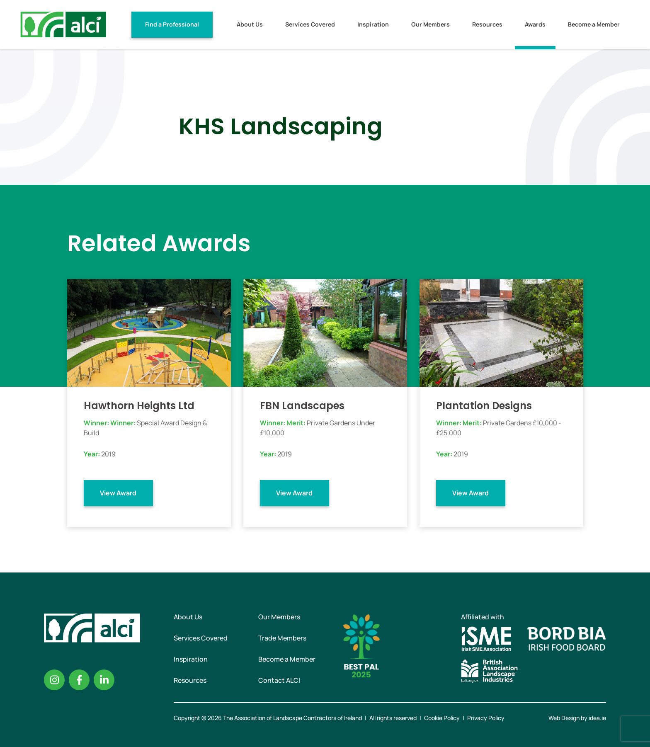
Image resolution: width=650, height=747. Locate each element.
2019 (108, 453)
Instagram (54, 679)
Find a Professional (172, 24)
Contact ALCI (279, 680)
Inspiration (373, 24)
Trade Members (282, 638)
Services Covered (310, 24)
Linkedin (104, 679)
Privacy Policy (485, 718)
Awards (535, 24)
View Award (118, 492)
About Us (250, 24)
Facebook (79, 679)
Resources (487, 24)
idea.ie (597, 718)
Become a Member (594, 24)
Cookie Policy (442, 718)
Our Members (430, 24)
